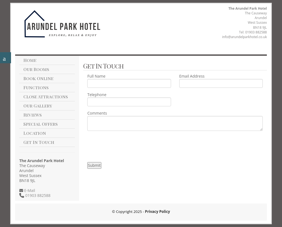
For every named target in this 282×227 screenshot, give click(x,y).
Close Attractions (45, 96)
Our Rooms (36, 69)
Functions (35, 87)
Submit (94, 165)
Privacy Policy (157, 211)
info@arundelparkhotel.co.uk (244, 37)
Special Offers (40, 124)
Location (34, 133)
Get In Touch (38, 142)
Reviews (32, 115)
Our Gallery (37, 106)
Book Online (38, 78)
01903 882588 (256, 32)
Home (29, 60)
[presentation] (129, 146)
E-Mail (29, 190)
